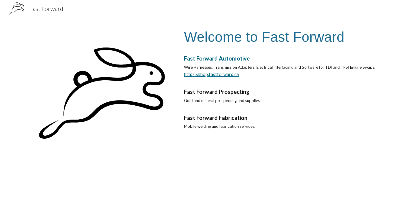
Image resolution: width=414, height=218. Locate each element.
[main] (282, 37)
